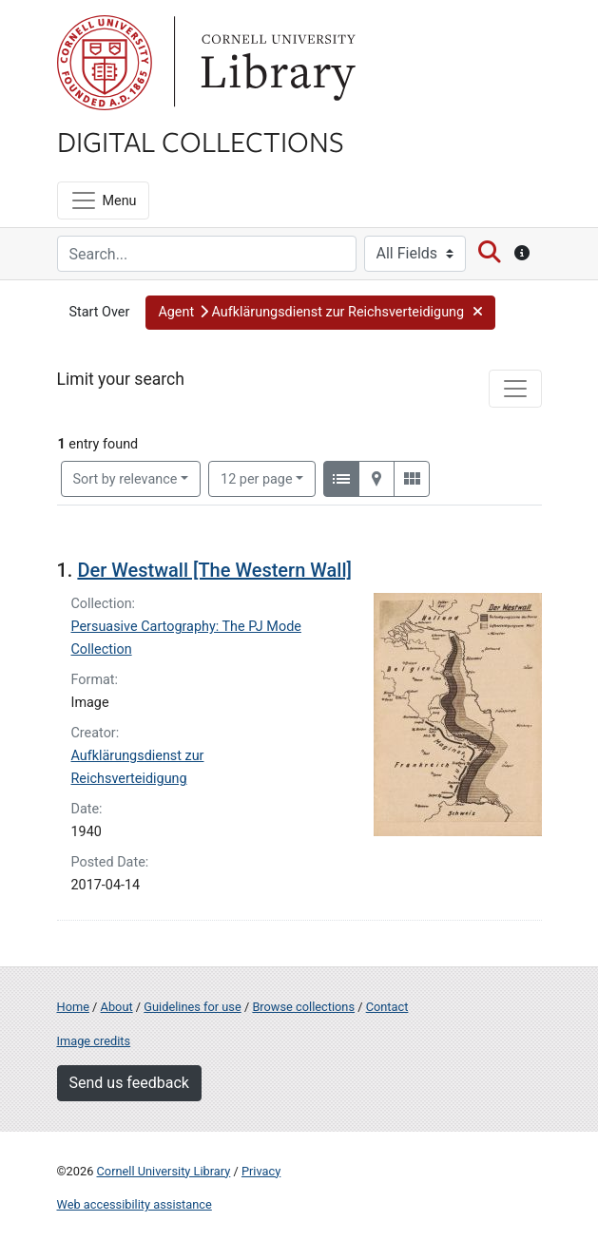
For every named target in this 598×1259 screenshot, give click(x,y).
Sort (125, 479)
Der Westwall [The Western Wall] (214, 570)
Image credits (94, 1041)
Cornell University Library (164, 1171)
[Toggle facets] (515, 389)
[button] (320, 313)
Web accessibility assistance (134, 1204)
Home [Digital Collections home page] (73, 1007)
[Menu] (103, 200)
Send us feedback (129, 1083)
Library (276, 62)
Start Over (99, 312)
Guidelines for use (192, 1007)
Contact (387, 1007)
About (117, 1007)
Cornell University (104, 62)
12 (257, 477)
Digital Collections (200, 140)
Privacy (260, 1171)
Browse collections (303, 1007)
